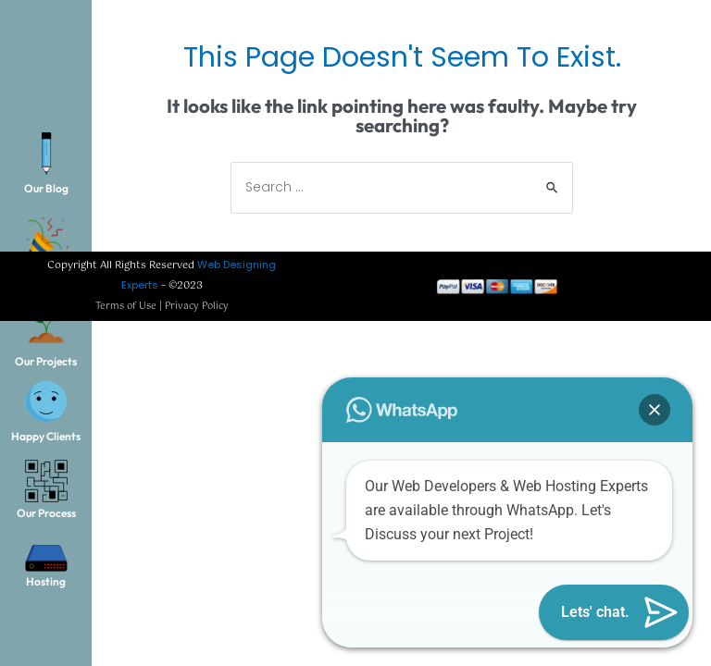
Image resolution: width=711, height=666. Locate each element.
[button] (654, 410)
